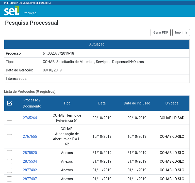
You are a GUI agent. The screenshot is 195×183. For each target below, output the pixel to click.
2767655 (30, 136)
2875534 (30, 161)
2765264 (30, 118)
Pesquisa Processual (31, 22)
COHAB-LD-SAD (171, 118)
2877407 (30, 179)
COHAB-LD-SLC (172, 136)
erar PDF (160, 32)
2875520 (30, 153)
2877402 (30, 170)
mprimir (181, 32)
